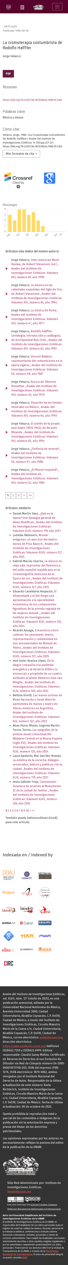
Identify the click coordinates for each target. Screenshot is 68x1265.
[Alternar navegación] (57, 6)
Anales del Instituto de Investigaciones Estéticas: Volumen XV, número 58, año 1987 (36, 369)
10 (27, 810)
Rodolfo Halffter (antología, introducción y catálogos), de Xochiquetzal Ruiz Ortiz (36, 336)
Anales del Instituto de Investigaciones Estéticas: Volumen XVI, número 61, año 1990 (34, 273)
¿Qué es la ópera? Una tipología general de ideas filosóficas (34, 518)
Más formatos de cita (20, 153)
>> (30, 495)
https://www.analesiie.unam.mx (24, 1046)
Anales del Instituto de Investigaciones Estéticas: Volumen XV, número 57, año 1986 (34, 457)
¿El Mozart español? (44, 469)
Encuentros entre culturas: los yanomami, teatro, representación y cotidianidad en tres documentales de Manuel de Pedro (35, 639)
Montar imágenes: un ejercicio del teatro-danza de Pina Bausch (35, 539)
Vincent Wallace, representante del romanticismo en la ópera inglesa (36, 361)
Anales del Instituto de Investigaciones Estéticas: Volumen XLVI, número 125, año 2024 (36, 747)
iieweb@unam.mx (19, 1191)
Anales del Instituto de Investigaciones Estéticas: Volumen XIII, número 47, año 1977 (34, 319)
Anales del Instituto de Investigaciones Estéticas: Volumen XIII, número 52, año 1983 (34, 478)
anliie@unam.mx (51, 1037)
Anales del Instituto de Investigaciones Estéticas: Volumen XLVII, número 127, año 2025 (38, 583)
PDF (8, 73)
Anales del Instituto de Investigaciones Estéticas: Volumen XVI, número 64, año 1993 (36, 411)
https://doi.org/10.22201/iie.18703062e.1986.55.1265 (32, 99)
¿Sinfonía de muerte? (45, 449)
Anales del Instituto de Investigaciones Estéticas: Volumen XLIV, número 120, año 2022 (36, 687)
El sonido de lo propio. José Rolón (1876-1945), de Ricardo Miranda (35, 428)
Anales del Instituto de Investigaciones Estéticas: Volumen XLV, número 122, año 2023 (36, 717)
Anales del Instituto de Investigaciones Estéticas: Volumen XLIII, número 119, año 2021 (37, 526)
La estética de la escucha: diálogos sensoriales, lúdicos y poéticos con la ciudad (37, 764)
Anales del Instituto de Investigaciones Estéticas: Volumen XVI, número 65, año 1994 (36, 298)
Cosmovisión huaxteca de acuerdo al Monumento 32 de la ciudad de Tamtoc (37, 786)
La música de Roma (44, 310)
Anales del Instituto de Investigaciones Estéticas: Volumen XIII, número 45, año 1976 (34, 390)
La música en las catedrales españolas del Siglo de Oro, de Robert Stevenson (36, 289)
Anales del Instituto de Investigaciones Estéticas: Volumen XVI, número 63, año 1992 (36, 344)
